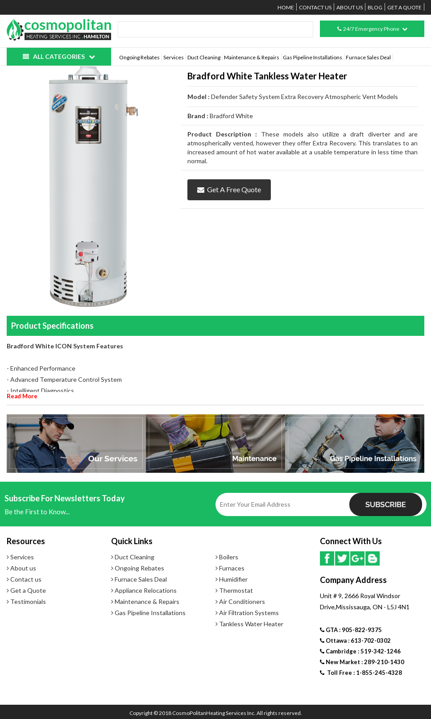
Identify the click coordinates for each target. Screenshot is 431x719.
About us (349, 7)
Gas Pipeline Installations (312, 57)
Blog (375, 7)
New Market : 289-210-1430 (362, 661)
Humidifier (232, 579)
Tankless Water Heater (249, 624)
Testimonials (26, 601)
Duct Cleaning (203, 57)
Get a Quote (404, 7)
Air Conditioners (240, 601)
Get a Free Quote (229, 189)
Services (173, 57)
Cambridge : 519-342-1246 (360, 651)
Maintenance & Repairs (251, 57)
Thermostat (234, 590)
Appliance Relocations (144, 590)
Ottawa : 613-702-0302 (355, 640)
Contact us (315, 7)
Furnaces (230, 568)
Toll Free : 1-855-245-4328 (361, 672)
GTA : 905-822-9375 (351, 629)
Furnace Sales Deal (368, 57)
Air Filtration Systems (247, 612)
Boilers (227, 557)
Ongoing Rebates (139, 57)
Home (286, 7)
